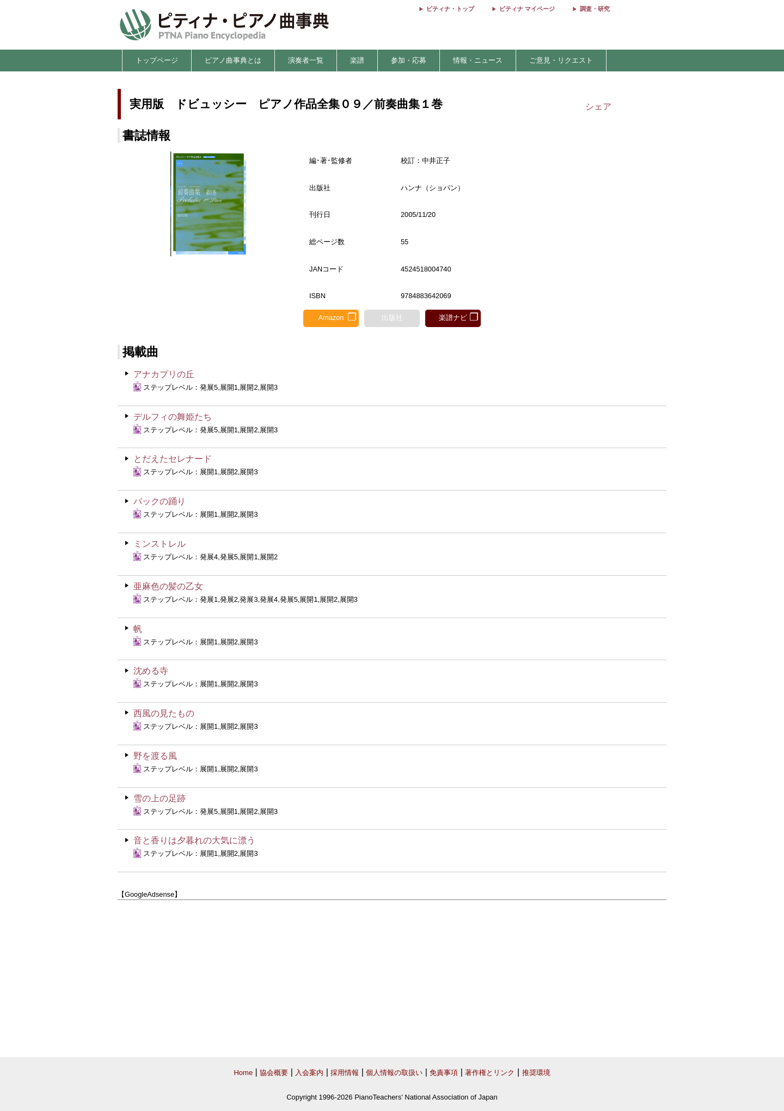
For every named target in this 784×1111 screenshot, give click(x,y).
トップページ (157, 60)
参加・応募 (408, 60)
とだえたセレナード (172, 458)
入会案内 (309, 1072)
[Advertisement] (392, 979)
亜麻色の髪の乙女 (168, 586)
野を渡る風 (155, 755)
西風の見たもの (163, 713)
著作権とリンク (489, 1072)
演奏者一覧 (305, 60)
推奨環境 (536, 1072)
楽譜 (357, 60)
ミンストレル (159, 543)
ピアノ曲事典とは (233, 60)
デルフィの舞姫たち (172, 416)
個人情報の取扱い (394, 1072)
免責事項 (444, 1072)
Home (243, 1072)
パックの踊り (159, 501)
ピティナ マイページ (527, 8)
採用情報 (344, 1072)
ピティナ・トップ (450, 8)
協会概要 (274, 1072)
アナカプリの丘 (163, 374)
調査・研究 (595, 8)
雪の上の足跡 (159, 798)
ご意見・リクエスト (561, 60)
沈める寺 (150, 670)
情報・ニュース (478, 60)
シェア (598, 106)
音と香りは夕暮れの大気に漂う (194, 840)
